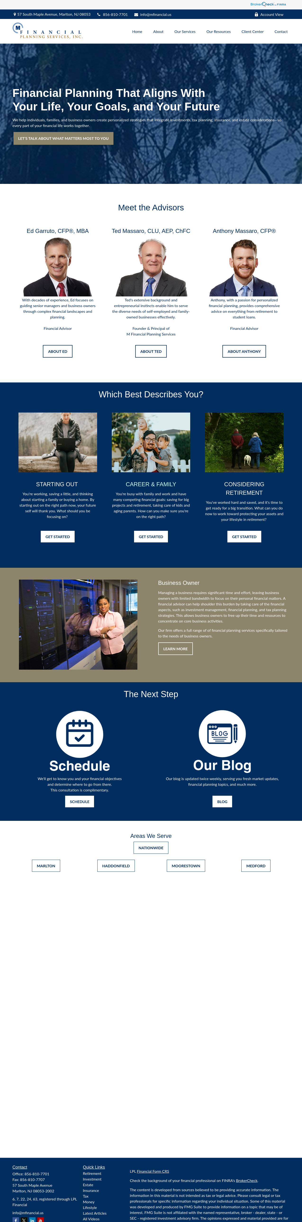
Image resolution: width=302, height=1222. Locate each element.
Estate (88, 1184)
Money (89, 1201)
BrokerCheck (246, 1180)
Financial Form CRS (153, 1171)
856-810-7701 (112, 14)
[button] (137, 31)
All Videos (91, 1219)
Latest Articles (95, 1213)
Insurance (91, 1190)
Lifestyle (90, 1207)
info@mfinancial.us (152, 14)
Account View (268, 14)
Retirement (92, 1173)
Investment (92, 1179)
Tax (86, 1196)
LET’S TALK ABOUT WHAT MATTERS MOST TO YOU (63, 138)
